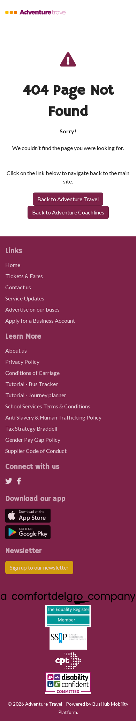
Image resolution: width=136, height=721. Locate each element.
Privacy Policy (22, 361)
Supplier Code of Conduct (36, 450)
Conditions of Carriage (32, 372)
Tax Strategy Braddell (31, 428)
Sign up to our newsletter (39, 567)
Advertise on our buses (32, 309)
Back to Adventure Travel (68, 199)
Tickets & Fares (24, 276)
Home (12, 264)
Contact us (18, 287)
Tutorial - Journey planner (35, 395)
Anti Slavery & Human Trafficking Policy (53, 417)
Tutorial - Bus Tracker (31, 384)
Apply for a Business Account (40, 320)
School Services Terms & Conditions (47, 406)
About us (16, 350)
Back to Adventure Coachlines (68, 212)
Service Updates (24, 298)
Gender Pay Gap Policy (32, 439)
